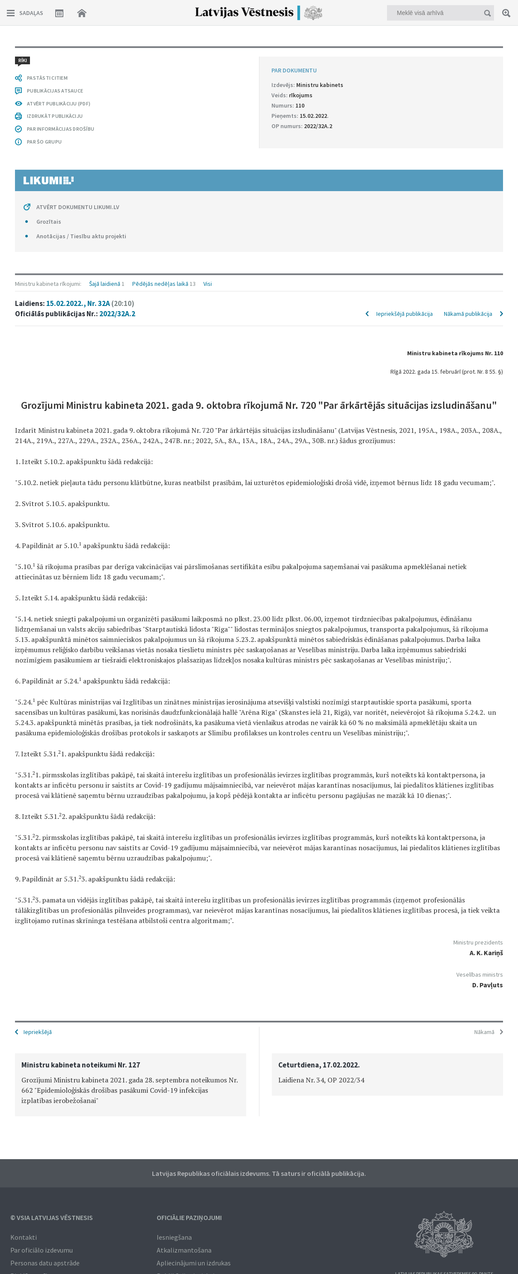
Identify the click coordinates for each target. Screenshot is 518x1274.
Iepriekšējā (38, 1032)
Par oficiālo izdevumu (41, 1250)
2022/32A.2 (117, 313)
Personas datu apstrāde (45, 1263)
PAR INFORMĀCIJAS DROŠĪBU (60, 129)
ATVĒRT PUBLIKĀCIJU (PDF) (58, 103)
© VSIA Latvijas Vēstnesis (51, 1217)
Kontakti (23, 1237)
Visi (207, 284)
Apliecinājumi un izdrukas (194, 1263)
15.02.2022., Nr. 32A (90, 303)
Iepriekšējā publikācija (404, 314)
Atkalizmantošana (184, 1250)
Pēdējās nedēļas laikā (160, 284)
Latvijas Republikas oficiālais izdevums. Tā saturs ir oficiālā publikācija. (259, 1173)
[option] (130, 1084)
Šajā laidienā (104, 284)
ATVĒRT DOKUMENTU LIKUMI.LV (77, 207)
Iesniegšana (174, 1237)
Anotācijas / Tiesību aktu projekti (81, 236)
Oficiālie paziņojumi (189, 1217)
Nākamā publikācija (468, 314)
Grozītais (48, 221)
